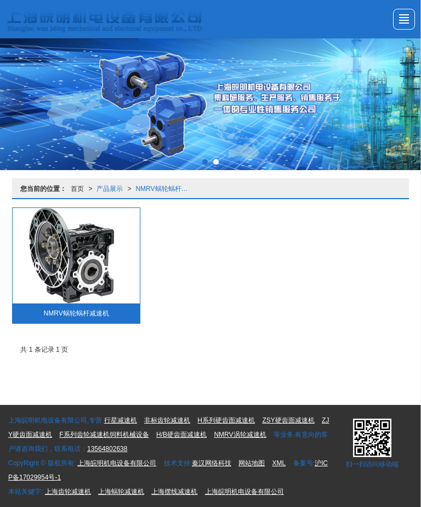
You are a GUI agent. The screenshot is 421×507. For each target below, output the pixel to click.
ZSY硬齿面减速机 (288, 420)
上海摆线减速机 (174, 491)
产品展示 (109, 189)
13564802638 (107, 449)
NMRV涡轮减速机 (240, 434)
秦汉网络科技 (211, 463)
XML (279, 463)
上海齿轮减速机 (68, 491)
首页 (77, 189)
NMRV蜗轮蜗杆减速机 (165, 189)
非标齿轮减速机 (167, 420)
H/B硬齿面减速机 (181, 434)
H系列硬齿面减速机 (226, 420)
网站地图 (251, 463)
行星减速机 (120, 420)
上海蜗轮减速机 (121, 491)
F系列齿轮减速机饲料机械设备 (104, 434)
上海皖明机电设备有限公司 (116, 463)
